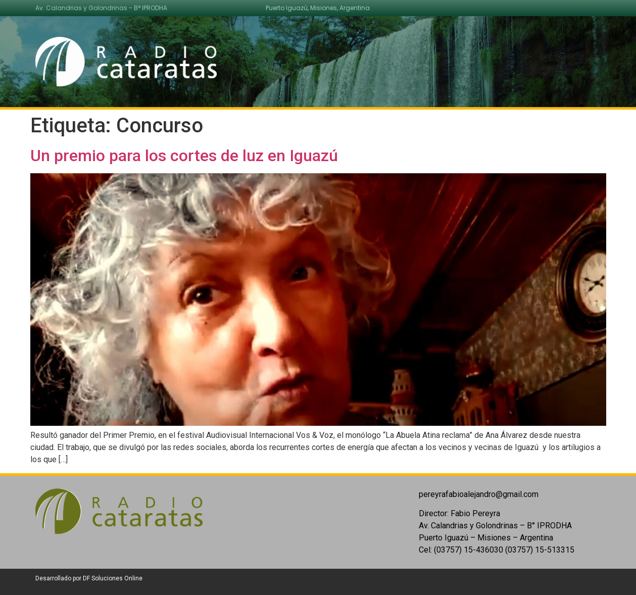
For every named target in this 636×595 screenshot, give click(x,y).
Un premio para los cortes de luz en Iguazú (184, 155)
